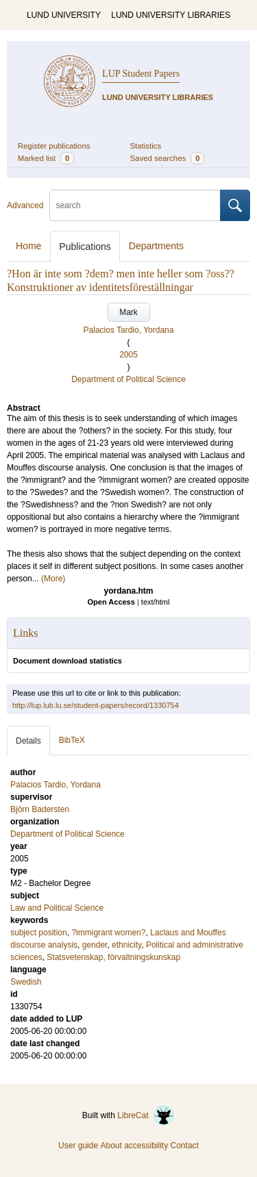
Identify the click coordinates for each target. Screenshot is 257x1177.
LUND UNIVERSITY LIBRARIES (170, 15)
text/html (155, 602)
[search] (135, 205)
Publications (85, 246)
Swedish (25, 982)
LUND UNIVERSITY (64, 15)
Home (28, 245)
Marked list (46, 158)
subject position (38, 932)
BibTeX (72, 740)
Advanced (25, 205)
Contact (185, 1145)
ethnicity (126, 945)
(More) (53, 578)
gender (95, 945)
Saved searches (167, 158)
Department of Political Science (128, 379)
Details (28, 741)
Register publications (54, 146)
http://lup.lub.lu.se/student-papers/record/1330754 (95, 705)
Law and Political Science (56, 908)
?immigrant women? (108, 932)
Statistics (146, 146)
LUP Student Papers (141, 73)
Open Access (111, 602)
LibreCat (146, 1115)
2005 (128, 354)
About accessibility (134, 1145)
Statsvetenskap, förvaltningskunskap (113, 957)
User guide (78, 1145)
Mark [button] (128, 312)
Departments (156, 245)
